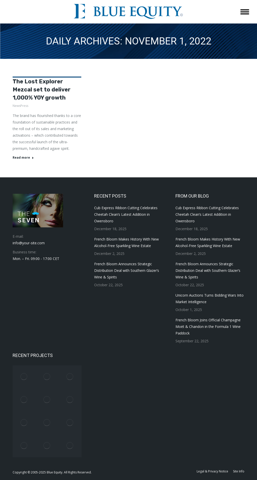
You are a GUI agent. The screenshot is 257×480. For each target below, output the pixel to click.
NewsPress (20, 106)
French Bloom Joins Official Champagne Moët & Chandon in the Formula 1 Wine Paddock (208, 326)
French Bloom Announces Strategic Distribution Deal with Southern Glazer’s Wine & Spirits (126, 270)
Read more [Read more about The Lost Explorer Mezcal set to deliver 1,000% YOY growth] (23, 158)
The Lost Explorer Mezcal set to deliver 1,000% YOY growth (41, 89)
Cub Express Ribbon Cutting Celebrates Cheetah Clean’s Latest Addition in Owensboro (126, 214)
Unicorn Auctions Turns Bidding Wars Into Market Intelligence (209, 298)
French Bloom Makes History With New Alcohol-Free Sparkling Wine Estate (126, 242)
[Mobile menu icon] (244, 11)
